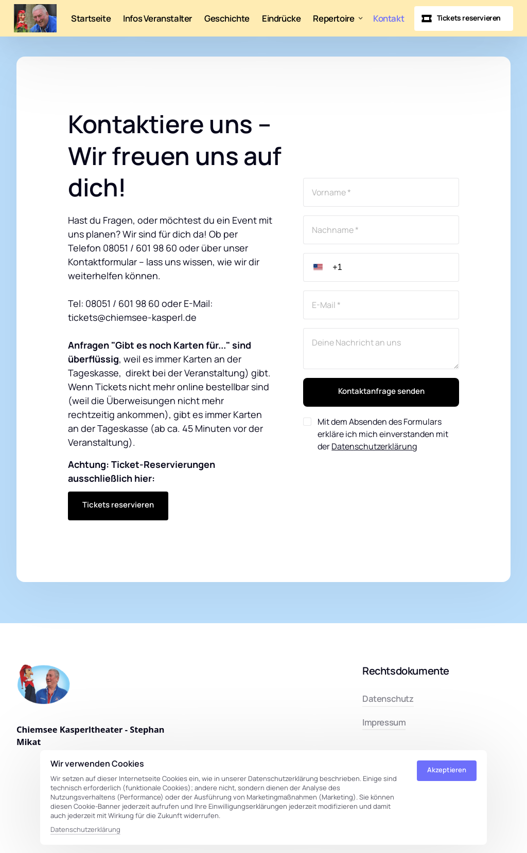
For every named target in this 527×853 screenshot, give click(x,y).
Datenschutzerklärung (374, 446)
